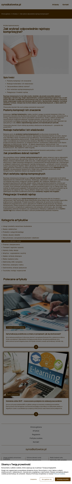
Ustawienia (33, 479)
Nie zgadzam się (47, 479)
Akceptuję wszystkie (63, 479)
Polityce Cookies (59, 474)
